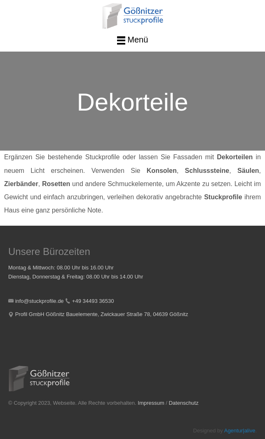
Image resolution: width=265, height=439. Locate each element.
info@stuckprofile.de (39, 301)
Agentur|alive (240, 430)
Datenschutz (183, 403)
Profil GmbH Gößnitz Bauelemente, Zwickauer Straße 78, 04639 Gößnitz (101, 314)
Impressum (151, 403)
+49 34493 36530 (93, 301)
